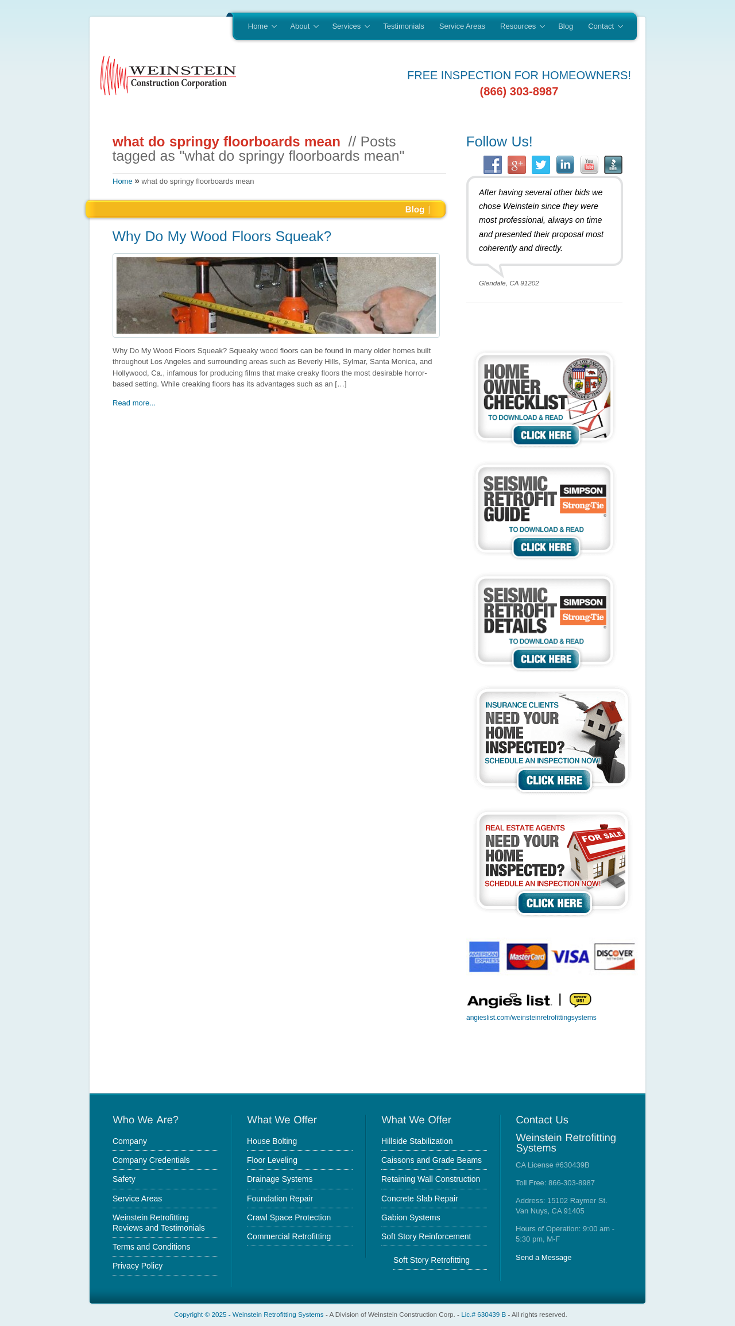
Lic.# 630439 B (483, 1314)
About (301, 27)
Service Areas (462, 26)
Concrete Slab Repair (419, 1198)
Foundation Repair (280, 1198)
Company (130, 1141)
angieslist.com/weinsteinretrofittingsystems (531, 1018)
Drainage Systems (279, 1179)
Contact (601, 27)
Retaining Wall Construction (430, 1179)
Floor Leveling (272, 1160)
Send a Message (544, 1257)
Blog (565, 26)
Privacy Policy (138, 1265)
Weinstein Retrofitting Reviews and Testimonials (159, 1222)
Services (346, 27)
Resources (519, 27)
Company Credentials (151, 1160)
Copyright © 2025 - (203, 1314)
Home (259, 27)
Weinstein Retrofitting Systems (278, 1314)
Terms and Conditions (151, 1246)
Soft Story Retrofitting (431, 1260)
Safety (124, 1179)
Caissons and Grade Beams (431, 1160)
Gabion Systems (410, 1217)
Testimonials (403, 26)
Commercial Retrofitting (289, 1236)
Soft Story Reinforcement (426, 1236)
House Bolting (272, 1141)
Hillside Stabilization (417, 1141)
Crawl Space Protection (289, 1217)
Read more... (134, 403)
